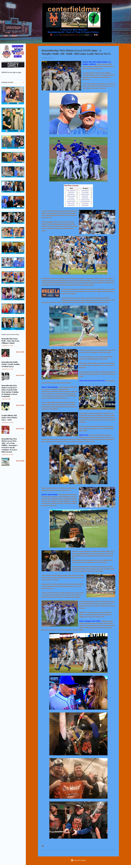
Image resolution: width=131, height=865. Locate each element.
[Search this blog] (12, 76)
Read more (20, 352)
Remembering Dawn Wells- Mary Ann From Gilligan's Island (10, 341)
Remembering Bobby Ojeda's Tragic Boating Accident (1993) (10, 364)
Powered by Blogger (78, 860)
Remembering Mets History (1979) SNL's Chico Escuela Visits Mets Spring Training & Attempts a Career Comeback (9, 390)
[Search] (118, 5)
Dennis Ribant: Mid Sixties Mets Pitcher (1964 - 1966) (9, 417)
